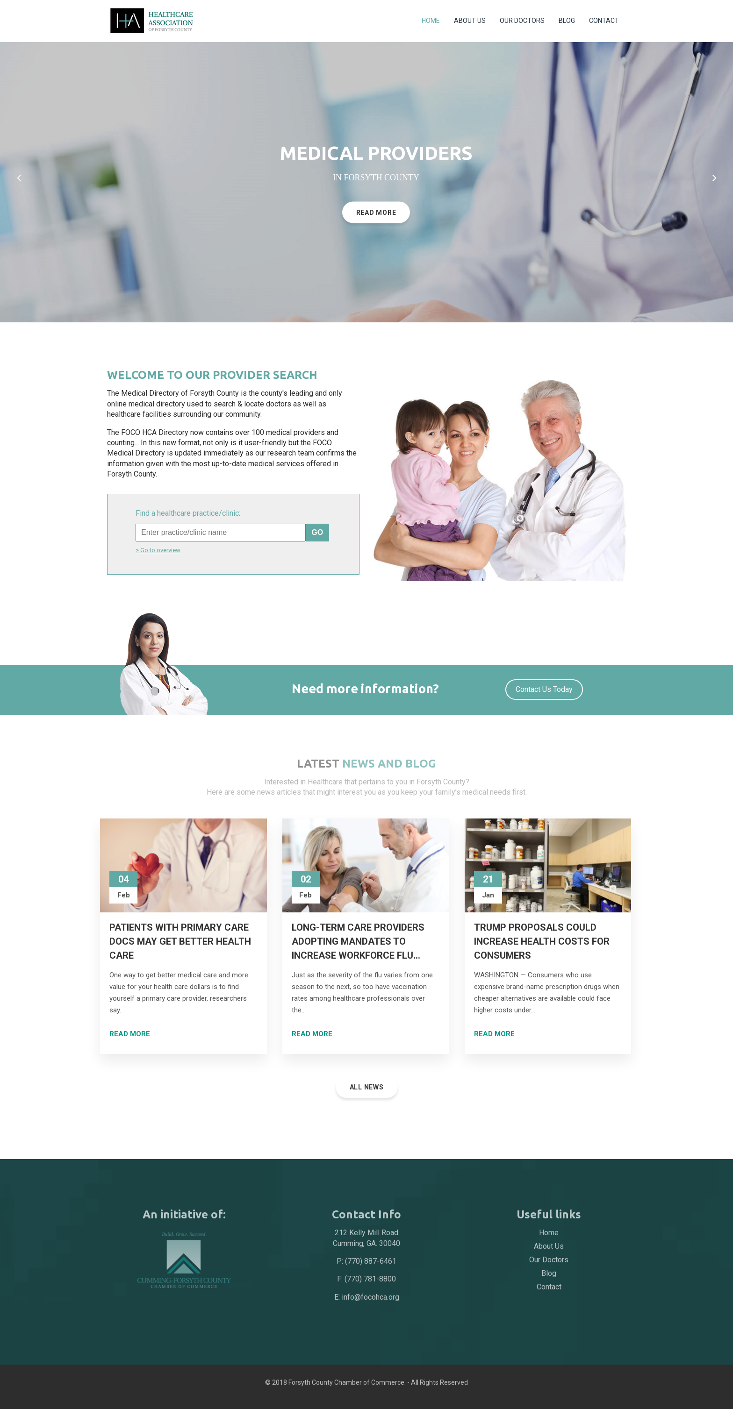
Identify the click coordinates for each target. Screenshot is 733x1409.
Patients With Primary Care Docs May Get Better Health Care (180, 941)
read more (376, 217)
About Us (470, 20)
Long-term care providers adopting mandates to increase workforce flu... (358, 941)
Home (431, 20)
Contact (604, 20)
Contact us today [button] (544, 689)
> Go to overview (158, 550)
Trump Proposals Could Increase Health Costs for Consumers (542, 941)
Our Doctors (522, 20)
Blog (567, 20)
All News (367, 1087)
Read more (129, 1034)
